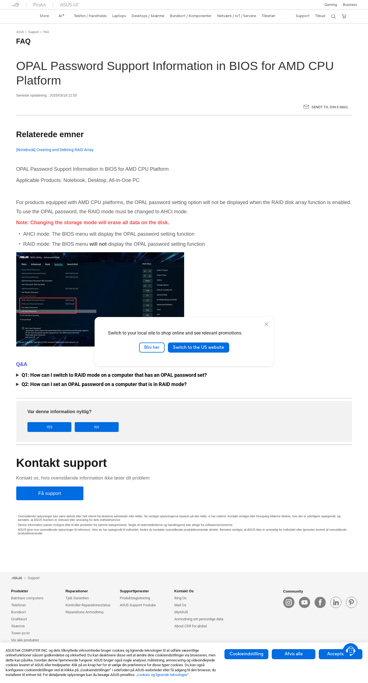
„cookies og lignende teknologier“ (162, 675)
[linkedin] (335, 602)
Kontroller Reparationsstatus (88, 605)
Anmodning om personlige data (198, 619)
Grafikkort (19, 619)
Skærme (18, 626)
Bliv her (152, 347)
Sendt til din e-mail (329, 107)
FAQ (46, 32)
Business (350, 5)
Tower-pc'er (20, 633)
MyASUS (181, 612)
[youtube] (304, 602)
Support (33, 32)
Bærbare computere (27, 598)
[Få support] (49, 493)
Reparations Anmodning (84, 612)
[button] (330, 5)
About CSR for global (190, 626)
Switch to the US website (198, 347)
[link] (20, 16)
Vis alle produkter (25, 640)
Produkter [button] (19, 591)
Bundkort (18, 612)
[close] (266, 324)
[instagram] (288, 602)
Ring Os (180, 598)
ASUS (20, 32)
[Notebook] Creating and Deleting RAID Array (54, 150)
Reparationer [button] (76, 591)
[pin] (351, 602)
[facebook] (320, 602)
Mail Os (180, 605)
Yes (45, 427)
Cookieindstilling (246, 654)
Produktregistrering (135, 598)
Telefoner (18, 605)
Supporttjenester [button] (134, 591)
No (83, 427)
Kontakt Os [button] (184, 591)
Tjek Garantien (77, 598)
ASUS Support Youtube (138, 605)
